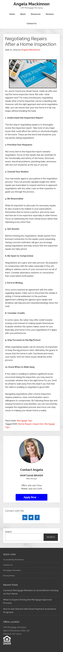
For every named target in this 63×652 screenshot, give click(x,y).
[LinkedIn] (24, 517)
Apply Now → (32, 497)
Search (8, 532)
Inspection (38, 424)
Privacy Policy (9, 576)
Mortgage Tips (24, 420)
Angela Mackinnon (31, 4)
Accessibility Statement (13, 560)
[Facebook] (37, 517)
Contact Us (8, 565)
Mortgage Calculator (12, 570)
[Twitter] (31, 517)
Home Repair (25, 424)
